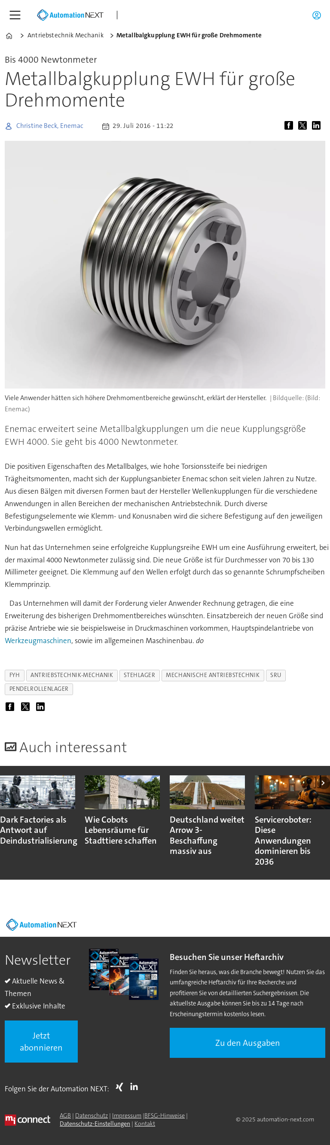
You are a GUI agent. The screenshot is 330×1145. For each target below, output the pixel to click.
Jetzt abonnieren (41, 1041)
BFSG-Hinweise (164, 1115)
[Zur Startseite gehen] (70, 15)
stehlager (139, 675)
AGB (65, 1115)
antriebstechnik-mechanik (72, 675)
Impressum (126, 1115)
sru (275, 675)
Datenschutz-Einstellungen (95, 1123)
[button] (324, 783)
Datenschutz (91, 1115)
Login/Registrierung (318, 15)
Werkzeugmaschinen (38, 640)
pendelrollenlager (39, 688)
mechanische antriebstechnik (213, 675)
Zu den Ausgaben (247, 1042)
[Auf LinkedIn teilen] (318, 126)
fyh (14, 675)
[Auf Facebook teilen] (290, 126)
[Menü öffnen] (15, 15)
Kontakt (144, 1123)
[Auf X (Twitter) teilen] (304, 126)
